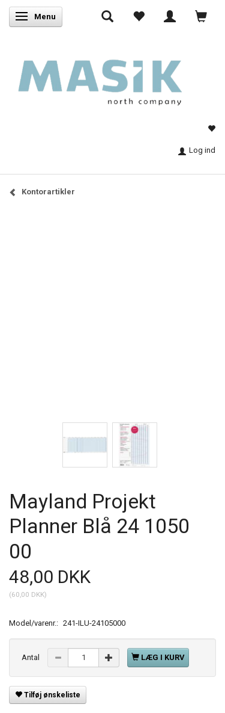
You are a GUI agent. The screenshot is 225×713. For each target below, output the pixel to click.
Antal (31, 657)
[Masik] (112, 76)
